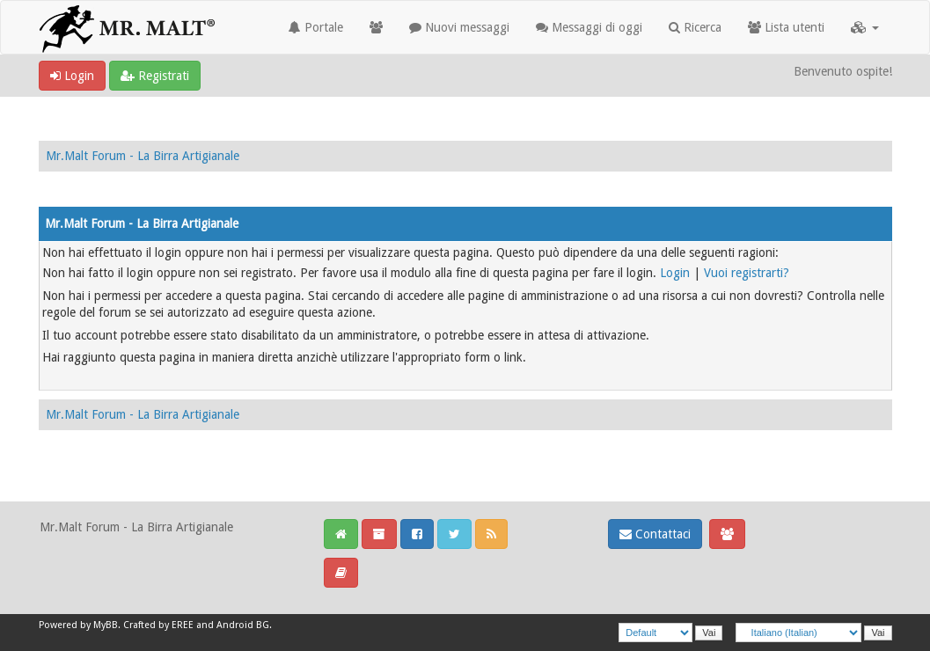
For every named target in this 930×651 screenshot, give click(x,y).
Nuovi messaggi (459, 27)
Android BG (242, 625)
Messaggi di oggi (589, 27)
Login (72, 76)
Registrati (155, 76)
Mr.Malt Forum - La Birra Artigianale (142, 156)
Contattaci (655, 534)
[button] (865, 27)
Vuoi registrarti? (746, 273)
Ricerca (695, 27)
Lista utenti (786, 27)
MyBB (105, 625)
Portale (316, 27)
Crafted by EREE (158, 625)
